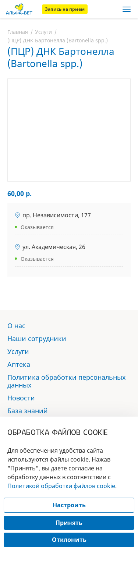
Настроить (69, 505)
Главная (17, 31)
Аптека (18, 364)
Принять (69, 523)
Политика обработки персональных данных (66, 381)
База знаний (27, 410)
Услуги (43, 31)
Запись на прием (65, 9)
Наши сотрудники (36, 338)
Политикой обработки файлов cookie (61, 486)
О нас (16, 325)
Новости (21, 397)
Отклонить (69, 540)
